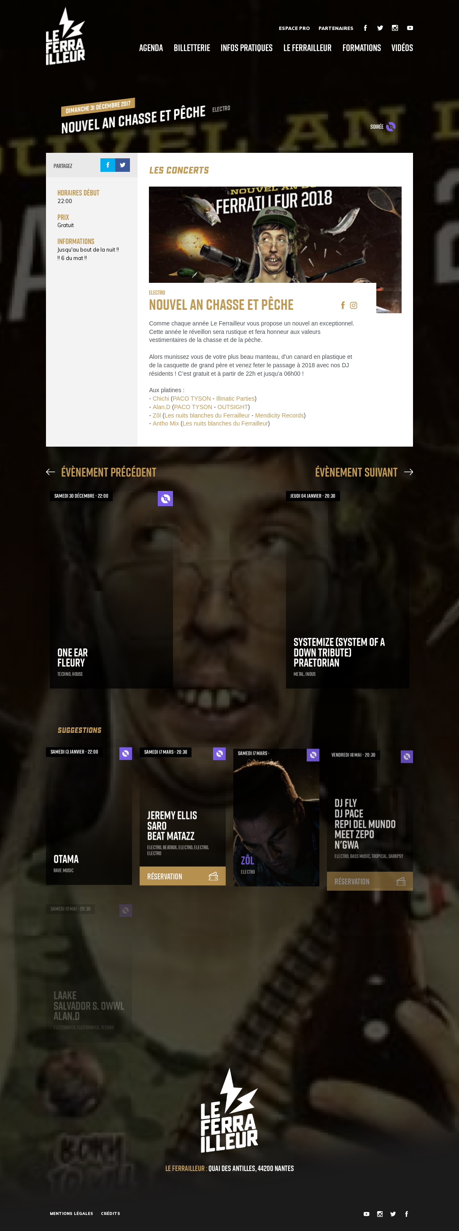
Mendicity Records (279, 415)
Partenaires (336, 28)
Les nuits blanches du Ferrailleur (207, 415)
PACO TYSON (192, 398)
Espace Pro (294, 28)
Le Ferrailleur (308, 47)
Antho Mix (166, 423)
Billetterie (192, 47)
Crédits (110, 1213)
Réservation (182, 884)
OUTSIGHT (233, 407)
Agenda (151, 47)
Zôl (157, 415)
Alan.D (161, 407)
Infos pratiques (247, 47)
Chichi (161, 398)
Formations (362, 47)
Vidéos (402, 47)
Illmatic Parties (235, 398)
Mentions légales (71, 1213)
